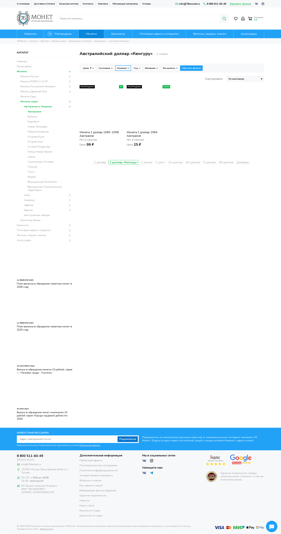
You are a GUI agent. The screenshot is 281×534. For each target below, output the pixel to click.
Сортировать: (214, 79)
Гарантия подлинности (93, 495)
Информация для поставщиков (98, 490)
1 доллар (100, 162)
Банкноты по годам (91, 515)
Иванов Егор (47, 529)
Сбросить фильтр (191, 68)
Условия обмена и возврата (96, 475)
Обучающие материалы (125, 3)
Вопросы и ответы (90, 480)
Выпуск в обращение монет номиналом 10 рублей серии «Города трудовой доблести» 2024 (42, 416)
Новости (85, 500)
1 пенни (146, 162)
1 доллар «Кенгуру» (123, 162)
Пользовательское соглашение (98, 465)
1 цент (160, 162)
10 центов (175, 162)
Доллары (243, 162)
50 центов (226, 162)
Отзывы (146, 3)
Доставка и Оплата (44, 3)
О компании (23, 3)
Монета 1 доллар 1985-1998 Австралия (99, 134)
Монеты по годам (90, 510)
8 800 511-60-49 (214, 4)
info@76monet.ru (187, 4)
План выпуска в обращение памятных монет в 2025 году (44, 328)
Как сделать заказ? (91, 485)
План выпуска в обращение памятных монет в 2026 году (44, 285)
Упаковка (103, 3)
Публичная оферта (91, 460)
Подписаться (127, 439)
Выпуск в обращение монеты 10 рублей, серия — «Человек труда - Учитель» (44, 371)
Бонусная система (68, 3)
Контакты (88, 3)
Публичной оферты (89, 445)
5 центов (209, 162)
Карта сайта (87, 505)
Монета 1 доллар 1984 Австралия (142, 134)
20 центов (193, 162)
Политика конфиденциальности (99, 470)
